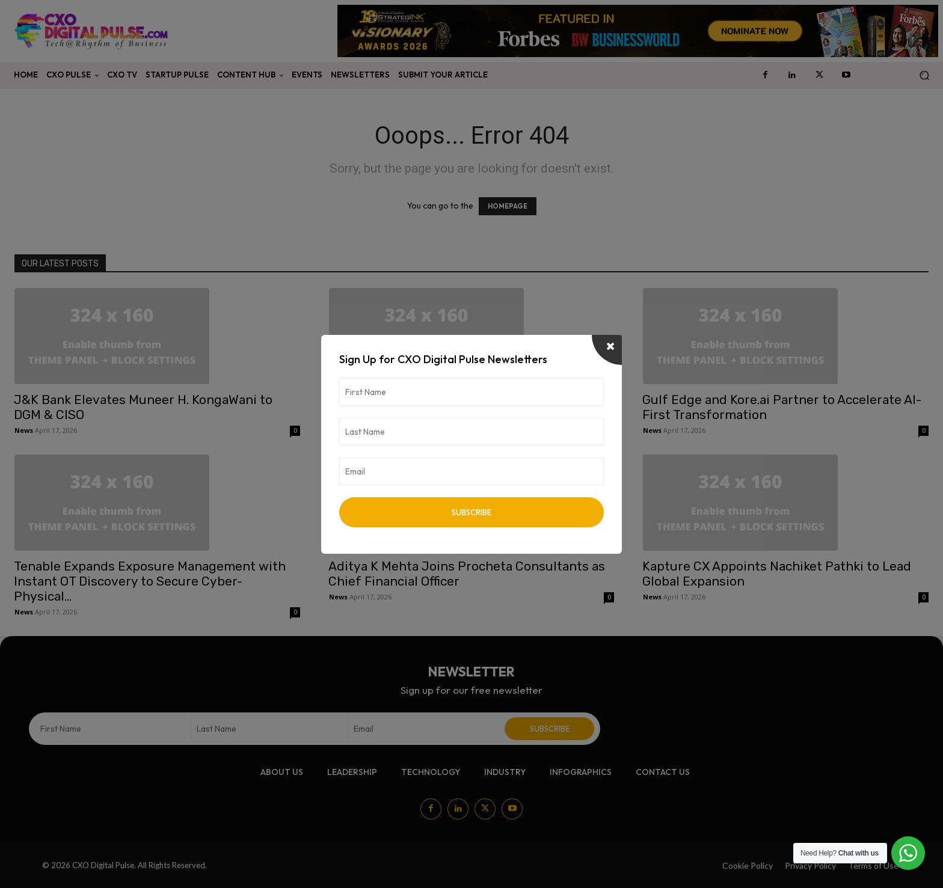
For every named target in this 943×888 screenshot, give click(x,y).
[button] (924, 75)
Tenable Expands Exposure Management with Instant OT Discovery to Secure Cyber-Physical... (150, 581)
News (23, 430)
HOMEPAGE (507, 206)
